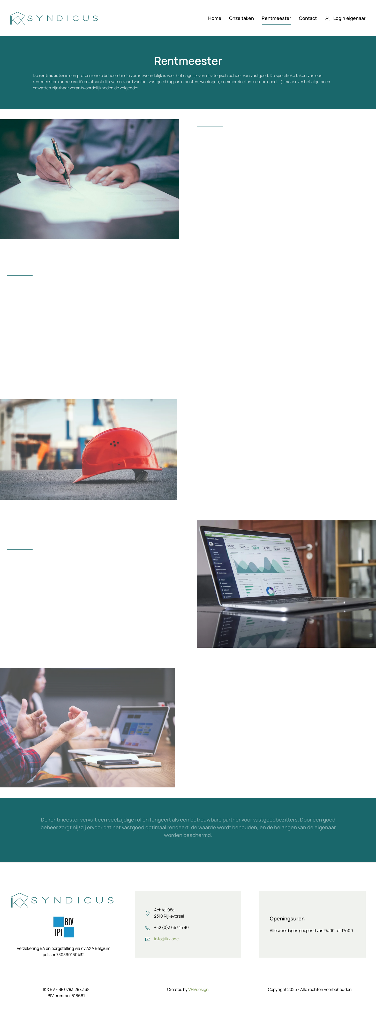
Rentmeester (276, 18)
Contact (308, 18)
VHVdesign (198, 989)
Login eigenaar (345, 18)
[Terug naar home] (55, 18)
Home (214, 18)
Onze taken (241, 18)
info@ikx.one (166, 939)
